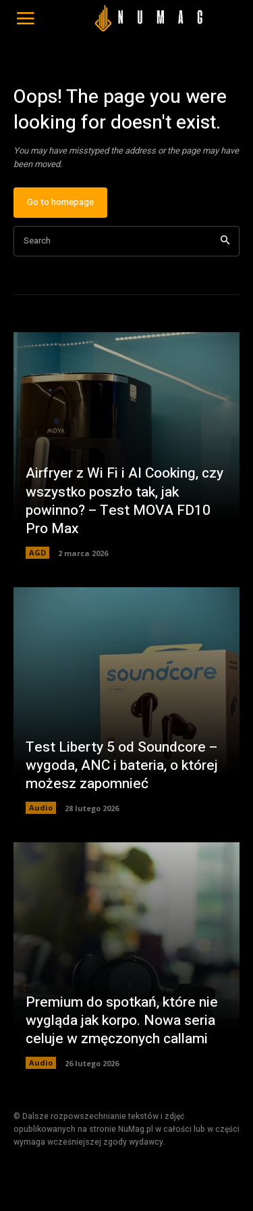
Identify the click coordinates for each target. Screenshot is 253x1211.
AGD (37, 552)
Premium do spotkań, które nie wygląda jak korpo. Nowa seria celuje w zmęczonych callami (122, 1021)
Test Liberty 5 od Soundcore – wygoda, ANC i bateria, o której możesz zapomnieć (122, 766)
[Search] (225, 241)
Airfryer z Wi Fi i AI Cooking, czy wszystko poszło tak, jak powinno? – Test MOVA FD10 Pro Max (124, 501)
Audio (41, 807)
